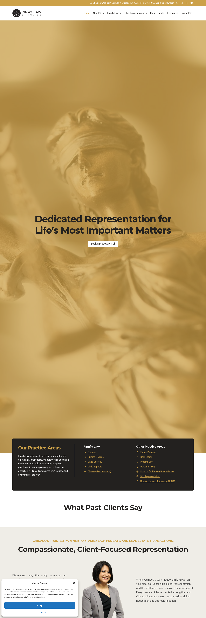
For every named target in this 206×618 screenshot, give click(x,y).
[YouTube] (192, 3)
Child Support (95, 466)
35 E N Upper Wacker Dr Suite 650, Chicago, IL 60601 (114, 3)
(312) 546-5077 (147, 3)
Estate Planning (148, 452)
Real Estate (146, 457)
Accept (39, 605)
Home (87, 13)
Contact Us (41, 612)
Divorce (92, 452)
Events (161, 13)
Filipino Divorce (96, 457)
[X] (182, 3)
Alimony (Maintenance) (99, 471)
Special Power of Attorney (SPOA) (157, 481)
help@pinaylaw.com (165, 3)
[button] (73, 583)
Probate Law (146, 461)
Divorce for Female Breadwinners (157, 471)
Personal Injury (147, 466)
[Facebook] (177, 3)
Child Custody (95, 461)
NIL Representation (150, 476)
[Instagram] (187, 3)
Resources (172, 13)
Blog (152, 13)
